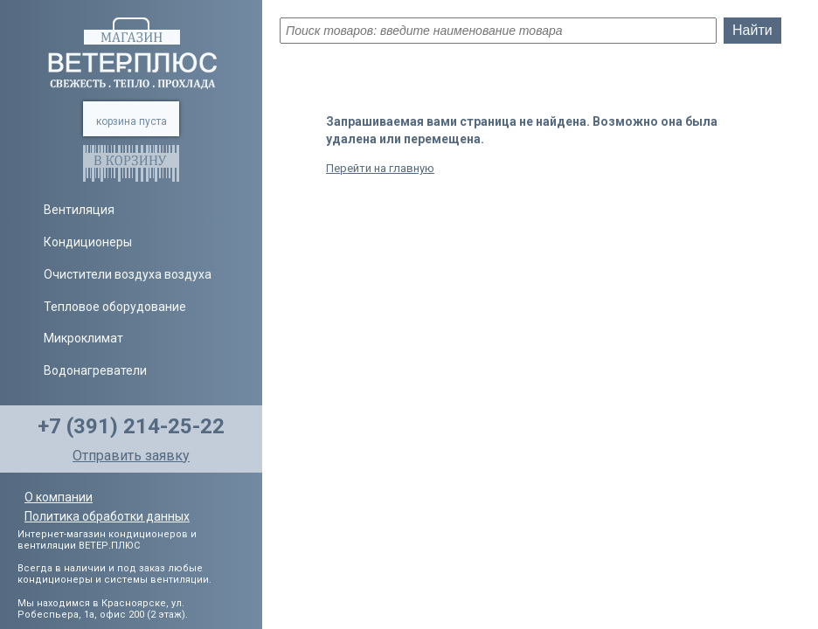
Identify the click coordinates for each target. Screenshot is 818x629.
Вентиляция (79, 210)
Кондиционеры (88, 242)
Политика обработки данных (107, 516)
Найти (752, 30)
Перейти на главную (380, 168)
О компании (58, 497)
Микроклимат (83, 338)
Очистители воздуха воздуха (127, 274)
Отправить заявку (131, 455)
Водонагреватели (95, 370)
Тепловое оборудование (115, 307)
